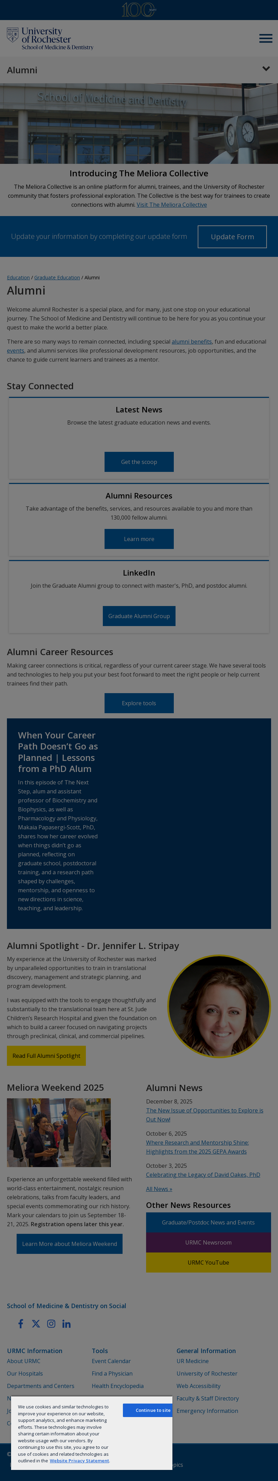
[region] (91, 1433)
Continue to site (153, 1410)
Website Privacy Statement (79, 1460)
